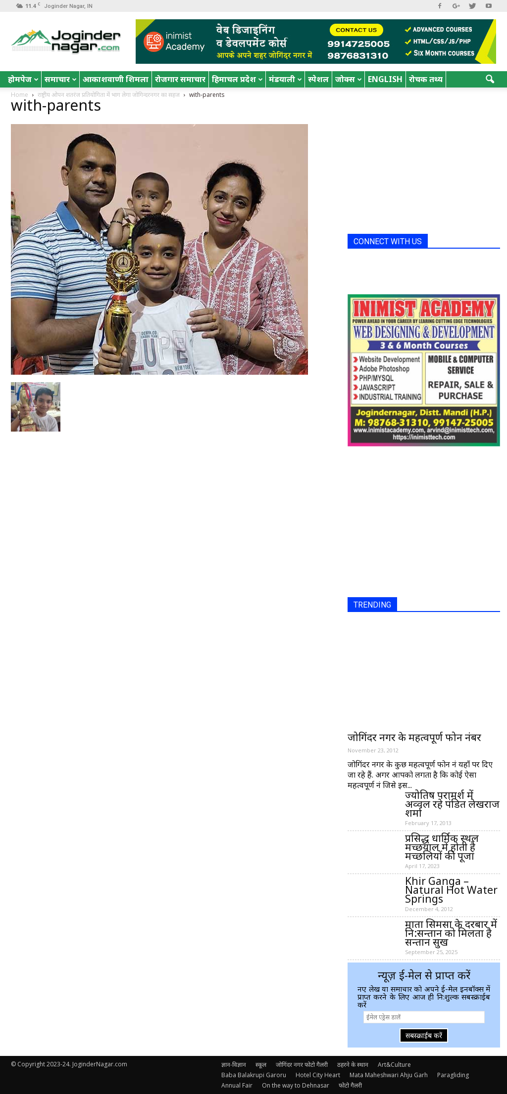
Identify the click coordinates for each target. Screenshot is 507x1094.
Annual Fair (237, 1085)
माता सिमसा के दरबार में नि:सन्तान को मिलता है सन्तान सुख (451, 933)
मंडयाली (285, 79)
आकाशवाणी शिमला (116, 79)
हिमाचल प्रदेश (237, 79)
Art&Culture (394, 1064)
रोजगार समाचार (180, 79)
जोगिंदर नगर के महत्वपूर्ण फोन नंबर (414, 737)
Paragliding (453, 1075)
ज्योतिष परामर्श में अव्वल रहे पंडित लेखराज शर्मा (452, 804)
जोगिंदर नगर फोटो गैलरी (302, 1064)
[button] (490, 79)
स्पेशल (318, 79)
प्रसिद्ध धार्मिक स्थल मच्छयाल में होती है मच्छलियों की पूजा (442, 847)
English (385, 79)
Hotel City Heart (318, 1075)
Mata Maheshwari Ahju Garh (389, 1075)
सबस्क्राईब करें (424, 1035)
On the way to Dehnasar (295, 1085)
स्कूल (260, 1064)
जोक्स (348, 79)
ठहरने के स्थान (352, 1064)
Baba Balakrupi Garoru (253, 1075)
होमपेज (23, 79)
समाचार (61, 79)
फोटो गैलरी (350, 1085)
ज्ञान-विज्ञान (233, 1064)
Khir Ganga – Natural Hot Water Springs (451, 890)
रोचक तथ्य (426, 79)
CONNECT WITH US (388, 241)
